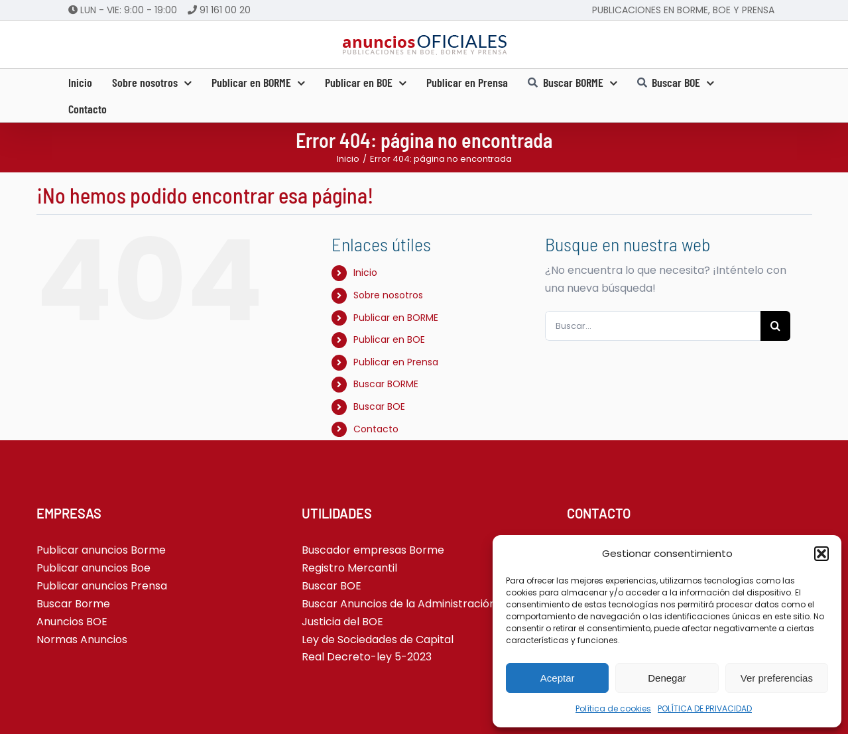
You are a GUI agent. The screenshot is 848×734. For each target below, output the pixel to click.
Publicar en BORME (395, 317)
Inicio (365, 272)
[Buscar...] (652, 326)
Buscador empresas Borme (373, 550)
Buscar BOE (379, 406)
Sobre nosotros (388, 295)
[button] (821, 553)
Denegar (667, 678)
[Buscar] (775, 326)
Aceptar (557, 678)
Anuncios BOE (71, 621)
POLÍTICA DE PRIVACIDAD (705, 708)
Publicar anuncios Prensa (101, 585)
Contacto (375, 429)
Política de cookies (613, 708)
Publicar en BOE (389, 339)
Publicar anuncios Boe (93, 568)
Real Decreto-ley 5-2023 (367, 656)
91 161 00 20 (225, 10)
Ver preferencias (777, 678)
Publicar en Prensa (395, 362)
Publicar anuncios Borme (101, 550)
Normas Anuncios (81, 639)
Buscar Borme (73, 603)
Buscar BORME (385, 384)
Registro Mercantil (349, 568)
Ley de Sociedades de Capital (378, 639)
